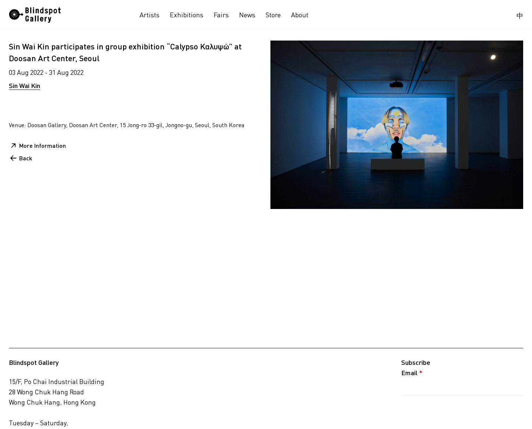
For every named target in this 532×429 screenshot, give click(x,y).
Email (412, 373)
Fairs (221, 15)
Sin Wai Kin (24, 85)
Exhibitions (186, 15)
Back (25, 157)
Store (273, 15)
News (247, 15)
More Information (42, 145)
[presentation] (457, 411)
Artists (150, 15)
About (299, 15)
